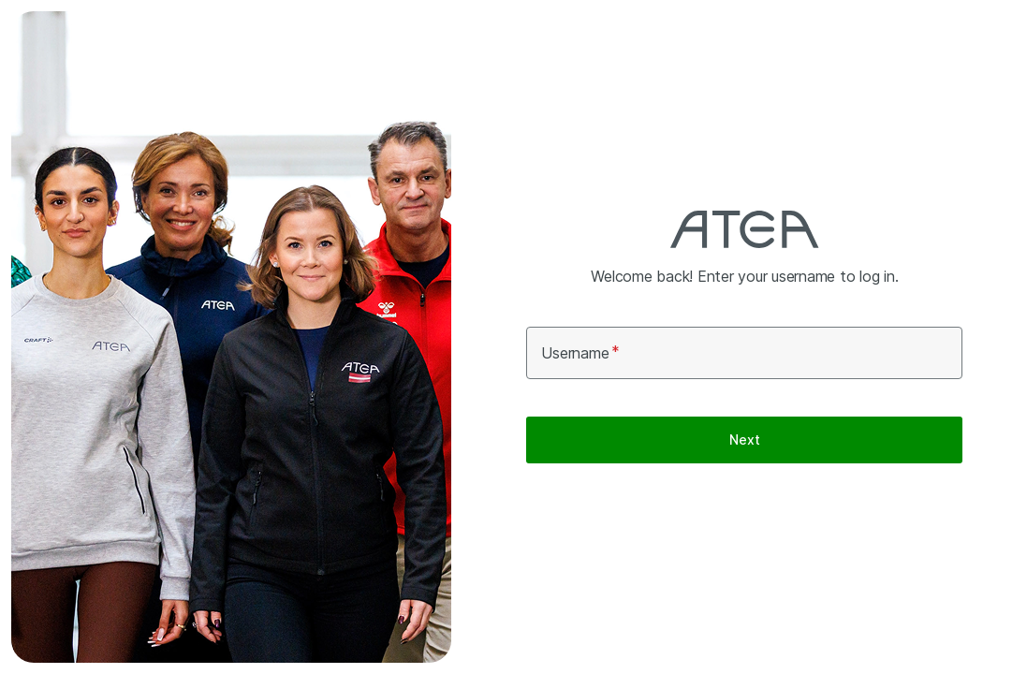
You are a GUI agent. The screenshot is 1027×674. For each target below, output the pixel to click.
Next (744, 439)
